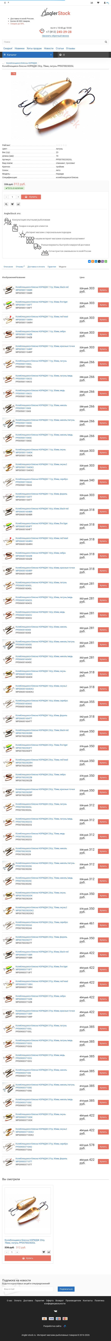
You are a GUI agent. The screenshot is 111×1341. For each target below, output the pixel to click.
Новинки (19, 48)
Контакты (88, 1300)
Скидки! (7, 48)
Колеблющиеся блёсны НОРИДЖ (21, 63)
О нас (10, 1300)
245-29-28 (59, 32)
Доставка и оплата (36, 267)
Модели (62, 267)
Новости (48, 48)
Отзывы (70, 48)
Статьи (60, 48)
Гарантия (52, 267)
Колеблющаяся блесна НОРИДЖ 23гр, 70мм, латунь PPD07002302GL (25, 1241)
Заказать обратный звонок (55, 36)
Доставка (28, 1300)
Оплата (18, 1300)
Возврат (59, 1300)
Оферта (50, 1300)
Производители (73, 1300)
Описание (8, 267)
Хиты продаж (34, 48)
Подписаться (66, 1289)
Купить (31, 196)
